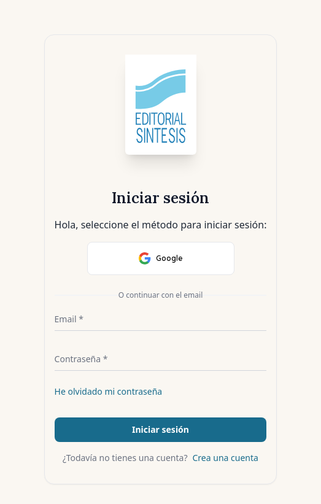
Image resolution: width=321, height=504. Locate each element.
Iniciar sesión (160, 429)
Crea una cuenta (225, 457)
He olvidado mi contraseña (109, 391)
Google (161, 258)
